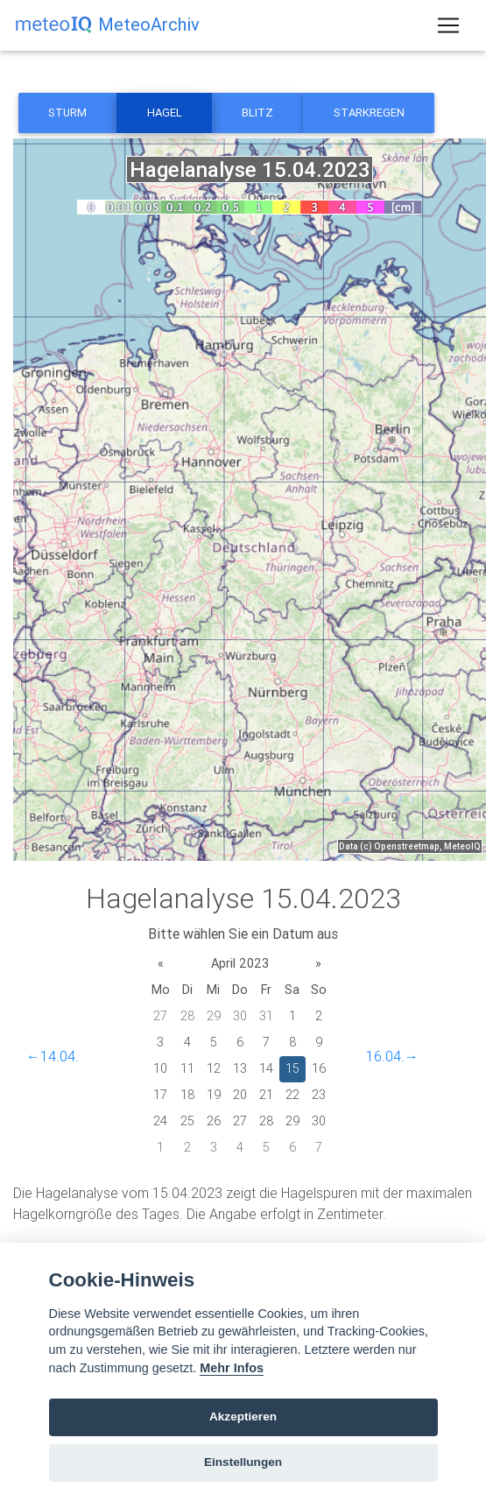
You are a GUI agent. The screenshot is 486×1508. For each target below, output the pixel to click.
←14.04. (52, 1056)
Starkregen (369, 112)
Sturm (67, 112)
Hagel (164, 112)
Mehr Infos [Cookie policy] (232, 1368)
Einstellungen (243, 1462)
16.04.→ (392, 1056)
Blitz (257, 112)
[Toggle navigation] (448, 25)
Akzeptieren (243, 1416)
